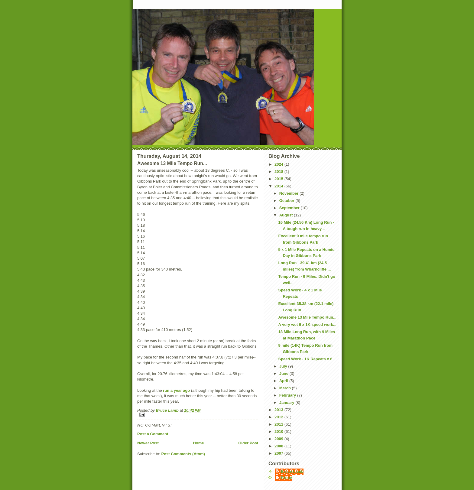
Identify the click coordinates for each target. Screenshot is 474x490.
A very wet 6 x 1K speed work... (307, 324)
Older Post (248, 443)
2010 (279, 431)
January (287, 402)
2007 (279, 453)
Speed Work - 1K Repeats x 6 (305, 359)
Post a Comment (152, 434)
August (286, 215)
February (288, 395)
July (283, 366)
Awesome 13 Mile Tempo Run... (307, 317)
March (285, 388)
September (290, 208)
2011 (279, 424)
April (284, 380)
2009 (279, 438)
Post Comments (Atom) (183, 454)
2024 (279, 164)
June (284, 373)
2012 (279, 417)
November (289, 193)
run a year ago (176, 390)
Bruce (286, 477)
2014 (279, 186)
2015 (279, 179)
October (287, 200)
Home (198, 443)
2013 (279, 409)
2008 (279, 446)
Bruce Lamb (168, 410)
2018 (279, 171)
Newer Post (148, 443)
